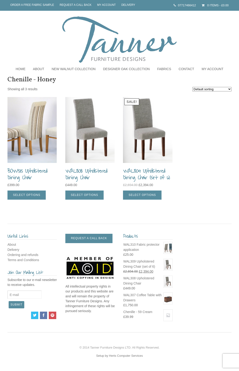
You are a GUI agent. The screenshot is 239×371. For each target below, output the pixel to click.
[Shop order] (212, 89)
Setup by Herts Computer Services (119, 355)
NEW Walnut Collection (73, 69)
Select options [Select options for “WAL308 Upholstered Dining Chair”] (84, 195)
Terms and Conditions (23, 260)
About (38, 69)
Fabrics (164, 69)
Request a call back (75, 5)
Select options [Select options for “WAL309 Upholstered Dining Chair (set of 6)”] (142, 195)
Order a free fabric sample (32, 5)
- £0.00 (217, 5)
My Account (106, 5)
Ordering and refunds (22, 255)
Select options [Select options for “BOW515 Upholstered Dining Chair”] (26, 195)
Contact (186, 69)
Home (20, 69)
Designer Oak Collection (126, 69)
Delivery (128, 5)
